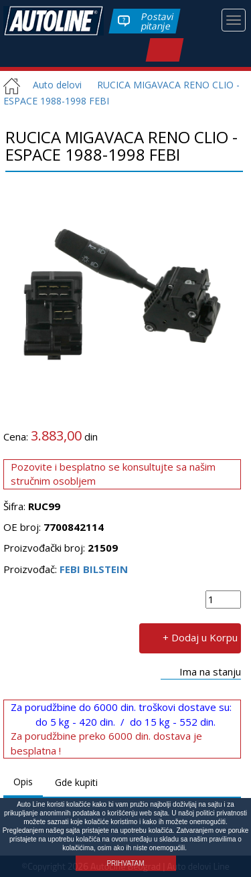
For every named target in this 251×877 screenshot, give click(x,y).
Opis (23, 781)
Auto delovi (52, 84)
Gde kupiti (76, 782)
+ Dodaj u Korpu (200, 636)
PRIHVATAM (125, 863)
